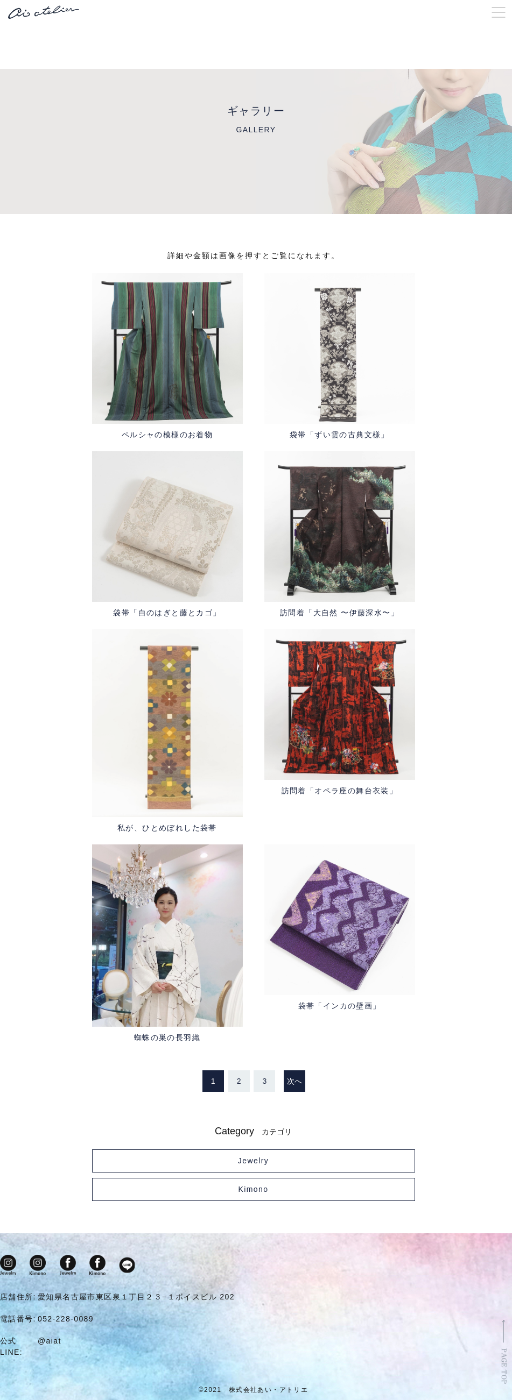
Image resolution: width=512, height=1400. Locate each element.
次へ (294, 1081)
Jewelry (253, 1161)
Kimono (254, 1189)
